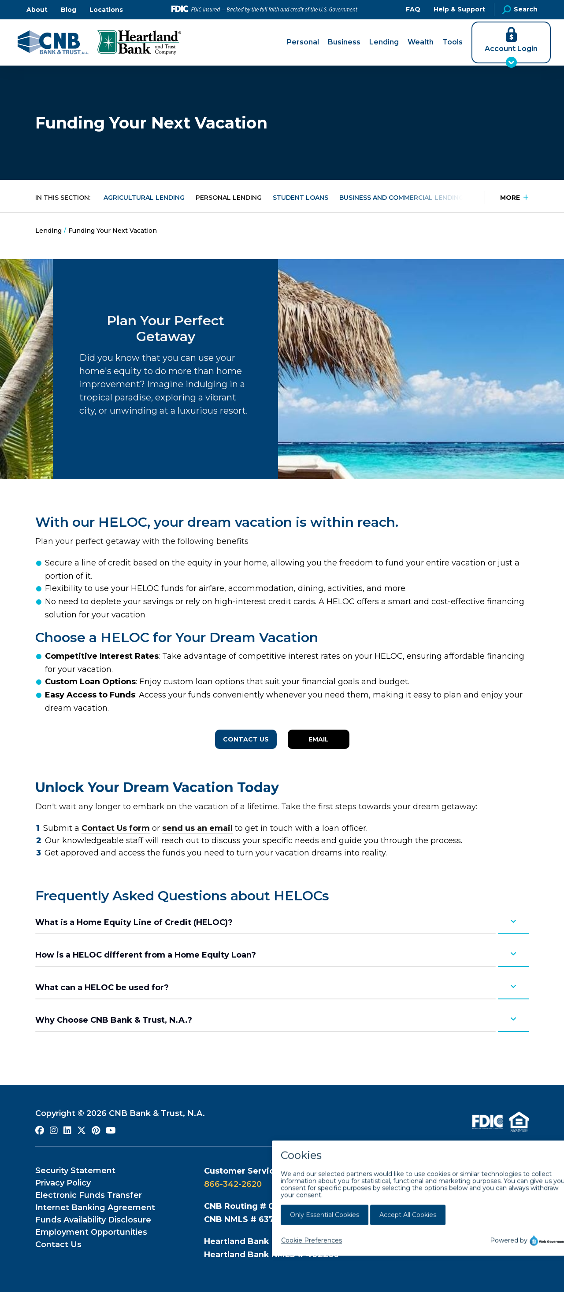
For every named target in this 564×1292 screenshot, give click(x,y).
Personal (303, 42)
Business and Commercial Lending (401, 198)
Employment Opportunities (91, 1232)
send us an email (197, 828)
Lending (384, 42)
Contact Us (246, 739)
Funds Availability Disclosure (93, 1220)
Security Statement (75, 1170)
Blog (68, 10)
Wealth (421, 42)
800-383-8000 (430, 1184)
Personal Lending (229, 198)
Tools (452, 42)
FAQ (413, 9)
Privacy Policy (63, 1183)
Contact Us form (116, 828)
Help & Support (459, 9)
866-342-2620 (233, 1184)
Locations (106, 10)
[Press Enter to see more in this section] (507, 197)
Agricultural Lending (144, 198)
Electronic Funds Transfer (88, 1195)
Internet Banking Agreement (95, 1207)
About (37, 10)
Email (318, 739)
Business (344, 42)
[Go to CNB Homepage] (53, 42)
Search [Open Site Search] (520, 9)
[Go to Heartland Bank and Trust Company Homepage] (139, 42)
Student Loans (300, 198)
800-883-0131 (431, 1197)
